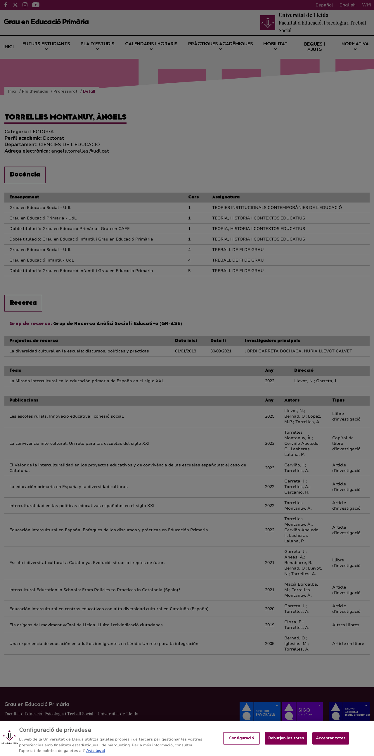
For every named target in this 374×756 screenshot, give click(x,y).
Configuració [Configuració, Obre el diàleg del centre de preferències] (241, 742)
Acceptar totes (330, 742)
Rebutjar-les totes (286, 742)
